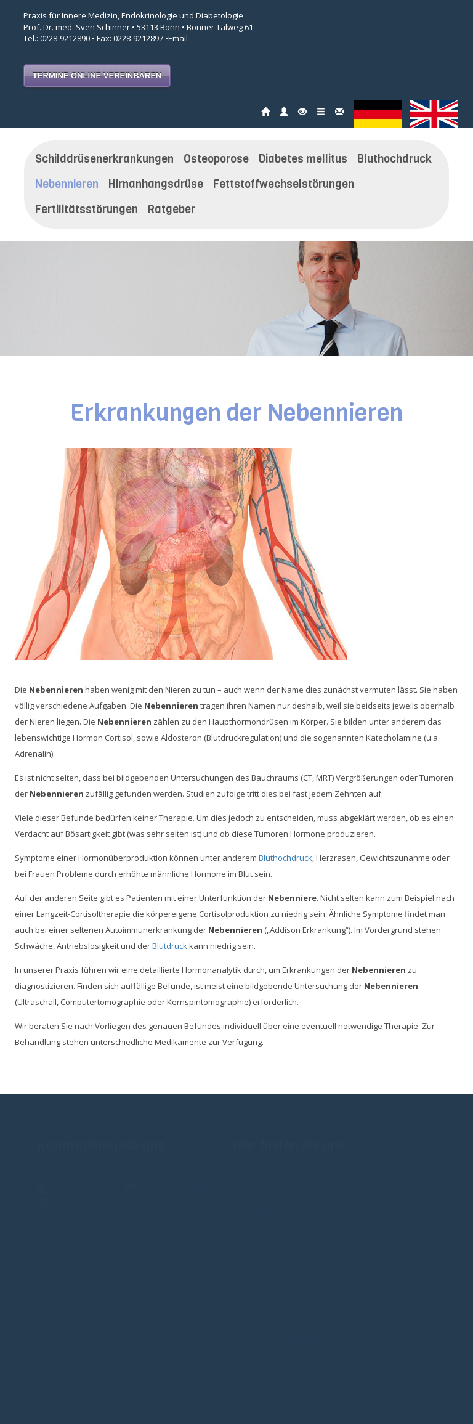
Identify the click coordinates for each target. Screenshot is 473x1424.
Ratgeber (171, 209)
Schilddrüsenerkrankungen (104, 159)
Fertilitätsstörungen (86, 209)
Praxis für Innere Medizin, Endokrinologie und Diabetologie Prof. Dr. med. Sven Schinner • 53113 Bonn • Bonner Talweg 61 (138, 21)
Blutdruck (169, 945)
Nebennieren (67, 184)
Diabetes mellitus (303, 159)
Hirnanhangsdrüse (155, 184)
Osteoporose (216, 159)
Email (178, 38)
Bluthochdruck (394, 159)
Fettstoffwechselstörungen (283, 184)
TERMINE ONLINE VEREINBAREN (97, 75)
